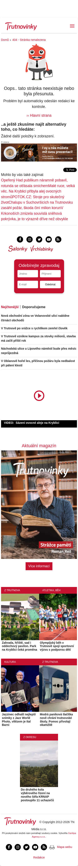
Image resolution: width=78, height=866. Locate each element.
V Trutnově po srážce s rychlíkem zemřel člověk (34, 328)
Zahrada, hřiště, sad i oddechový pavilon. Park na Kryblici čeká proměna (19, 646)
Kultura (10, 661)
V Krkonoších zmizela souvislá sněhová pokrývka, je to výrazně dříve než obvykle (34, 213)
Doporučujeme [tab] (33, 307)
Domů (5, 39)
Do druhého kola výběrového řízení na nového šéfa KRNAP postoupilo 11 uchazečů (37, 795)
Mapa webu (64, 847)
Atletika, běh (51, 590)
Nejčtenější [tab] (10, 307)
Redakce (39, 857)
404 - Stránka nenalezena (29, 39)
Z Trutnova (12, 590)
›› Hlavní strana (38, 115)
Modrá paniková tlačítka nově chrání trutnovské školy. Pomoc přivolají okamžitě (56, 719)
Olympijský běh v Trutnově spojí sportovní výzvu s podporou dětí (57, 646)
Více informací (39, 566)
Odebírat (50, 284)
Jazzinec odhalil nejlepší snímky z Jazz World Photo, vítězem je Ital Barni (19, 719)
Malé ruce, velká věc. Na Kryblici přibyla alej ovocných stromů (38, 191)
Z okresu (29, 737)
